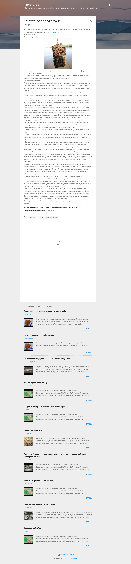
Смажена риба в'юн (32, 528)
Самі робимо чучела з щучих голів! (39, 504)
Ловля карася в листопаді (35, 383)
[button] (91, 21)
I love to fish (32, 4)
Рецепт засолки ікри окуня (36, 430)
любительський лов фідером (76, 71)
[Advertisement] (104, 45)
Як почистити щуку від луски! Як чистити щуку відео (47, 359)
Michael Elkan (73, 558)
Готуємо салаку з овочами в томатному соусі (44, 406)
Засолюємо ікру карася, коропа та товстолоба (45, 311)
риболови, (53, 32)
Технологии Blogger (65, 555)
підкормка (32, 217)
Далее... (89, 329)
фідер (41, 217)
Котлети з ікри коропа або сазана (39, 335)
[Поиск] (110, 5)
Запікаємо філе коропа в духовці (38, 480)
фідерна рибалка (52, 217)
